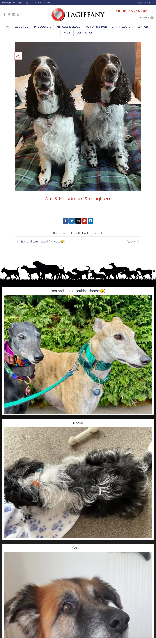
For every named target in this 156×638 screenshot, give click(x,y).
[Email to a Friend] (78, 221)
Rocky (134, 241)
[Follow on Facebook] (4, 14)
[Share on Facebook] (66, 221)
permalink (98, 233)
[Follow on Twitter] (9, 14)
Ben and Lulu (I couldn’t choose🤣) (40, 241)
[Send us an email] (13, 14)
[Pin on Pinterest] (84, 221)
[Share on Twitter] (72, 221)
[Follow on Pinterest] (18, 14)
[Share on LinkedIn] (90, 221)
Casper (78, 548)
